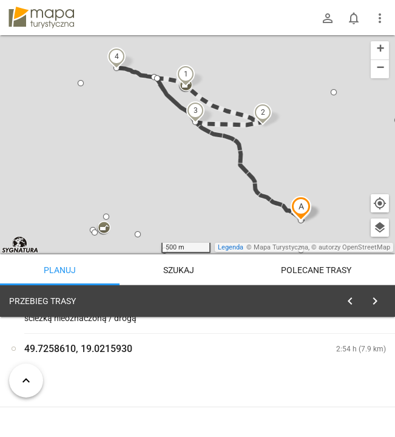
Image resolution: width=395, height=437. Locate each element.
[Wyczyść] (378, 298)
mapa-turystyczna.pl (41, 17)
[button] (301, 208)
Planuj (60, 270)
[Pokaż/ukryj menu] (380, 18)
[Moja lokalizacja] (380, 203)
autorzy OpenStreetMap (354, 247)
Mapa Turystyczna (281, 247)
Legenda (230, 247)
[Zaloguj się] (327, 18)
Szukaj (178, 270)
